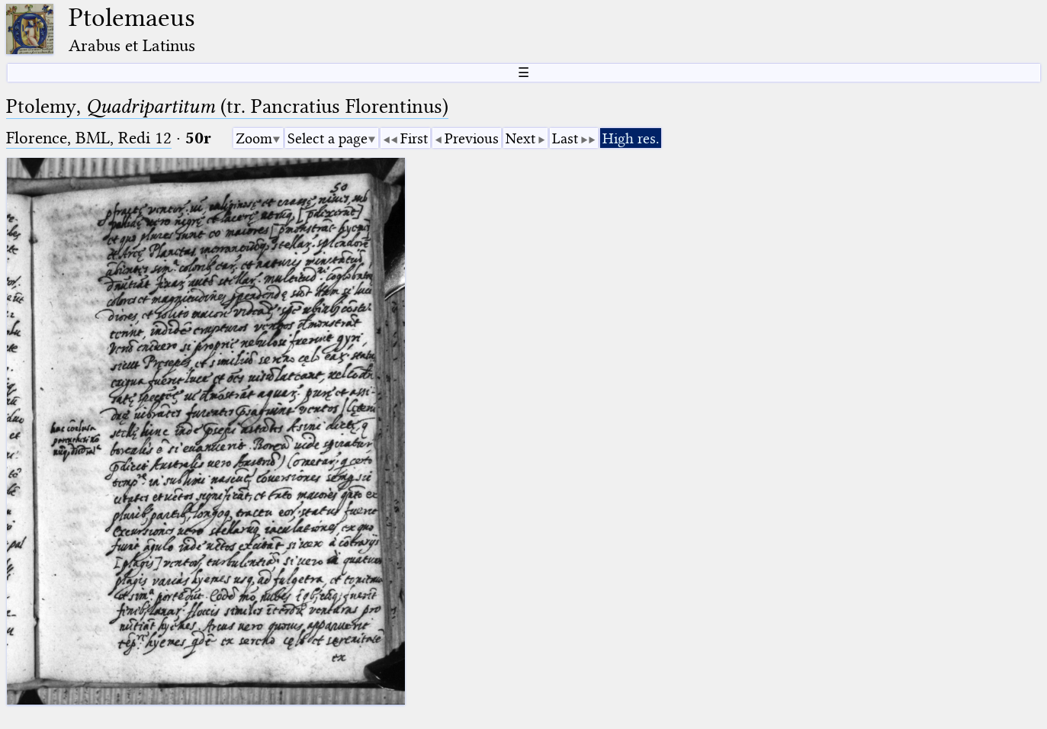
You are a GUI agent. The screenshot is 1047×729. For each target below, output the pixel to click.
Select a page (327, 138)
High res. (630, 138)
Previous (472, 138)
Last (565, 138)
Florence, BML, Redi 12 (89, 137)
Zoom (254, 138)
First (414, 138)
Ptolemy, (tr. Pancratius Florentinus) (227, 106)
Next (520, 138)
